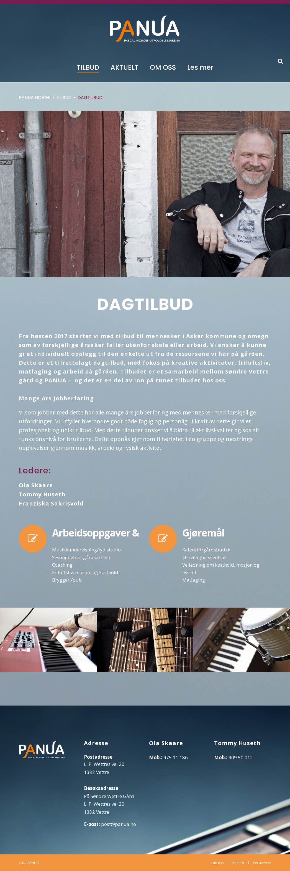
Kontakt (238, 862)
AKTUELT (124, 67)
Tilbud (64, 97)
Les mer (200, 67)
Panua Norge (34, 97)
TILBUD (88, 67)
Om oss (217, 862)
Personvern (262, 862)
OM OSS (163, 67)
